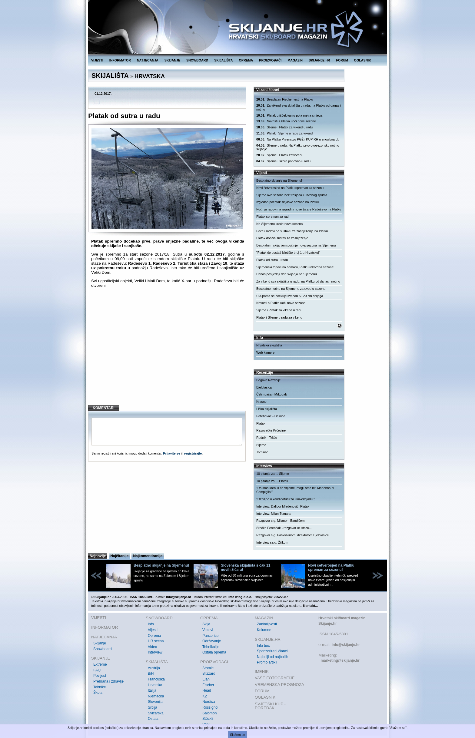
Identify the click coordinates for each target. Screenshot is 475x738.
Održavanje (211, 641)
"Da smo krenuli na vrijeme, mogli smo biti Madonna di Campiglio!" (295, 490)
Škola (97, 692)
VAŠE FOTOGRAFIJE (274, 678)
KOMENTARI (104, 408)
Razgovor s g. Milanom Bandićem (280, 520)
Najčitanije (119, 556)
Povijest (99, 675)
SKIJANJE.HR (319, 60)
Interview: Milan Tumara (273, 513)
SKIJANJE (172, 60)
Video (152, 647)
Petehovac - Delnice (270, 416)
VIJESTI (97, 60)
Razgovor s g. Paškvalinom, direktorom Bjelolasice (292, 535)
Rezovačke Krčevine (271, 430)
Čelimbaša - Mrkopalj (271, 394)
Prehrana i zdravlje (108, 681)
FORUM (342, 60)
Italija (152, 690)
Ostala (153, 718)
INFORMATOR (120, 60)
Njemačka (156, 696)
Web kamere (265, 352)
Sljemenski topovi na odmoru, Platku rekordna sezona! (295, 267)
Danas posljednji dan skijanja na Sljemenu (286, 274)
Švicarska (156, 713)
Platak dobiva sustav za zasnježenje (282, 238)
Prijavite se (171, 453)
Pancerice (210, 636)
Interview (155, 652)
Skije (206, 624)
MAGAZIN (295, 60)
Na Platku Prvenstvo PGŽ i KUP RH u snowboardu (297, 139)
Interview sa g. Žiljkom (272, 542)
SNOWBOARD (197, 60)
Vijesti (153, 630)
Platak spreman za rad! (273, 216)
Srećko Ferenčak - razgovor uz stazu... (284, 528)
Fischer (208, 685)
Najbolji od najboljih (272, 657)
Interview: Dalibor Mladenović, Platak (282, 506)
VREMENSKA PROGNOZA (279, 685)
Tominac (262, 452)
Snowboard (102, 649)
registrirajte (193, 453)
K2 (204, 696)
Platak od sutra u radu (272, 260)
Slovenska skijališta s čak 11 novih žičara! (245, 567)
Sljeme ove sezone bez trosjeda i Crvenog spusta (291, 195)
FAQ (97, 670)
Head (206, 690)
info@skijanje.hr (346, 645)
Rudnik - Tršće (266, 437)
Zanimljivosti (267, 624)
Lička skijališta (266, 409)
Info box (263, 646)
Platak (260, 423)
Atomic (208, 668)
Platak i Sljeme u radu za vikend (284, 133)
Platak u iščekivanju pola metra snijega (289, 115)
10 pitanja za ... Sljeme (272, 473)
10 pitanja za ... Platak (272, 481)
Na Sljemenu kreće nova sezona (279, 224)
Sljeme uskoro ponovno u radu (283, 161)
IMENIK (262, 671)
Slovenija (155, 702)
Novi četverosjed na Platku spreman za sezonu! (290, 188)
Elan (206, 679)
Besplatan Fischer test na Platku (284, 99)
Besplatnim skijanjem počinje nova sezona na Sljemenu (296, 245)
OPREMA (246, 60)
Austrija (154, 668)
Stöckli (207, 718)
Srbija (152, 707)
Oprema (154, 636)
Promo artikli (267, 662)
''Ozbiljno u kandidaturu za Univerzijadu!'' (285, 499)
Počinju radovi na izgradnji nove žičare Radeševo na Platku (298, 209)
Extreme (100, 664)
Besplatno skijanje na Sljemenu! (279, 180)
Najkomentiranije (147, 556)
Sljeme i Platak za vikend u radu (284, 127)
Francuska (156, 679)
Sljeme (261, 445)
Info (151, 624)
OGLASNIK (362, 60)
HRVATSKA (150, 76)
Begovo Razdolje (268, 380)
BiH (151, 673)
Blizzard (208, 673)
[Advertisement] (167, 351)
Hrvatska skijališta (269, 345)
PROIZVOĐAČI (270, 60)
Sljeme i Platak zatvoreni (279, 155)
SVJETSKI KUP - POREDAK (270, 706)
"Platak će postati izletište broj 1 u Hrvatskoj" (288, 252)
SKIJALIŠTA (223, 60)
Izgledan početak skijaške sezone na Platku (287, 202)
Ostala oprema (214, 652)
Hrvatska (155, 685)
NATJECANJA (147, 60)
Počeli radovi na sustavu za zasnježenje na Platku (292, 231)
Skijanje (99, 643)
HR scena (156, 641)
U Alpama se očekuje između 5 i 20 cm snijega (289, 296)
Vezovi (207, 630)
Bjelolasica (264, 387)
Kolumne (264, 630)
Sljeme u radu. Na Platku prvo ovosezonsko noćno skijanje (297, 147)
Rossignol (210, 707)
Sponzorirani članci (272, 651)
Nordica (208, 702)
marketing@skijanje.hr (340, 660)
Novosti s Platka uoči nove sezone (286, 121)
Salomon (209, 713)
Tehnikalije (210, 647)
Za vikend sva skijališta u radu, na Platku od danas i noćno (298, 107)
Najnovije (98, 556)
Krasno (261, 401)
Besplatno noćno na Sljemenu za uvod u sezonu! (291, 288)
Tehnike (99, 687)
